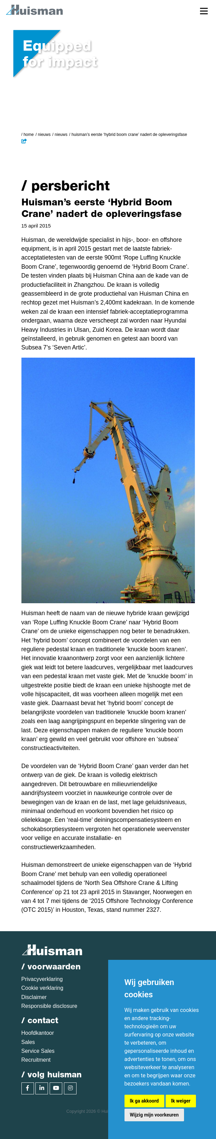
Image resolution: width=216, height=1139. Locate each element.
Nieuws (44, 134)
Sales (28, 1042)
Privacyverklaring (42, 979)
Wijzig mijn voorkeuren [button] (154, 1115)
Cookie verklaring (42, 988)
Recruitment (36, 1060)
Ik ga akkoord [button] (144, 1101)
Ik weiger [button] (180, 1101)
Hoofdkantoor (37, 1033)
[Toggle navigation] (204, 11)
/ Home (27, 134)
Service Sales (38, 1051)
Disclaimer (34, 997)
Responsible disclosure (49, 1006)
